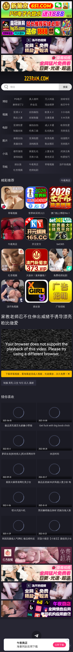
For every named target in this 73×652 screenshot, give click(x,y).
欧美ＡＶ (49, 112)
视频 (5, 114)
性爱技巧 (65, 156)
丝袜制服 (33, 117)
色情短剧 (33, 169)
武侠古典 (65, 151)
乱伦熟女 (49, 130)
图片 (5, 140)
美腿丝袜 (18, 143)
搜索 (65, 86)
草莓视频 (49, 164)
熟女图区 (49, 143)
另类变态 (65, 130)
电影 (5, 127)
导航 (5, 166)
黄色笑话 (49, 156)
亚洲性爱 (18, 125)
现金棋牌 (49, 104)
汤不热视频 (65, 164)
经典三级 (33, 130)
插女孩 (18, 164)
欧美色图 (49, 138)
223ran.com (36, 78)
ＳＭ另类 (65, 117)
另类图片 (65, 143)
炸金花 (33, 104)
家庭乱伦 (33, 151)
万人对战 (49, 98)
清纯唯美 (33, 143)
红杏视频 (18, 169)
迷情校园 (18, 156)
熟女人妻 (18, 117)
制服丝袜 (18, 130)
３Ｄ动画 (65, 112)
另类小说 (33, 156)
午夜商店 (33, 164)
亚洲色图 (33, 138)
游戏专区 (65, 98)
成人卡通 (49, 125)
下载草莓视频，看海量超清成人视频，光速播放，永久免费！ (38, 374)
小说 (5, 153)
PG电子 (18, 98)
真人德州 (33, 98)
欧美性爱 (65, 125)
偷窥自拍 (18, 138)
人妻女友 (49, 151)
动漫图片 (65, 138)
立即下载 (59, 644)
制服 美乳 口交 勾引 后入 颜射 (18, 382)
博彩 (5, 101)
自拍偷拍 (33, 112)
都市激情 (18, 151)
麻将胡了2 (18, 104)
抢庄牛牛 (65, 104)
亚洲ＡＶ (18, 112)
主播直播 (49, 117)
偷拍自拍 (33, 125)
